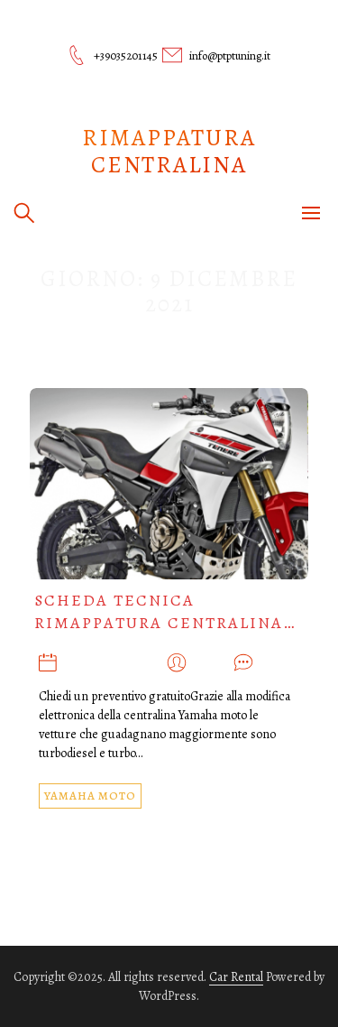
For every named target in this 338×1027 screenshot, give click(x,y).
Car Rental (236, 976)
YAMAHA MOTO (90, 795)
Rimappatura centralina (169, 151)
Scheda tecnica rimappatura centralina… (165, 611)
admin (210, 665)
